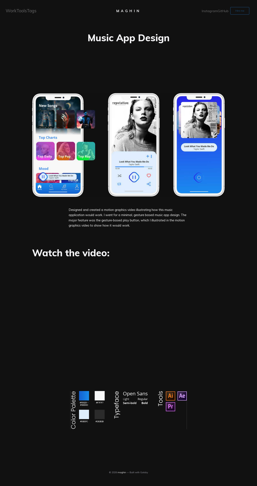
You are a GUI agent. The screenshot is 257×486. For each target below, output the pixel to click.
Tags (29, 11)
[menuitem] (10, 11)
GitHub (219, 11)
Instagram (206, 11)
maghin (128, 11)
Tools (20, 11)
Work (10, 11)
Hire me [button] (237, 11)
